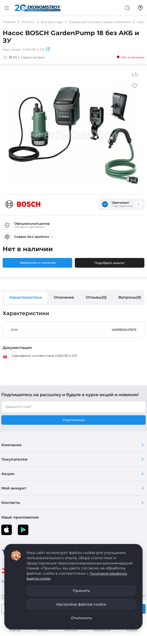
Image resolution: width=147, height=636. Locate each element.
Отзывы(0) (96, 297)
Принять (81, 590)
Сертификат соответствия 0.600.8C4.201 (40, 356)
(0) (15, 57)
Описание (64, 297)
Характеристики (25, 297)
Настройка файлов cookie (81, 604)
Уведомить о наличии (37, 263)
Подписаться (74, 420)
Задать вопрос (33, 57)
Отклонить (81, 618)
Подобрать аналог (109, 263)
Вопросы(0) (129, 297)
